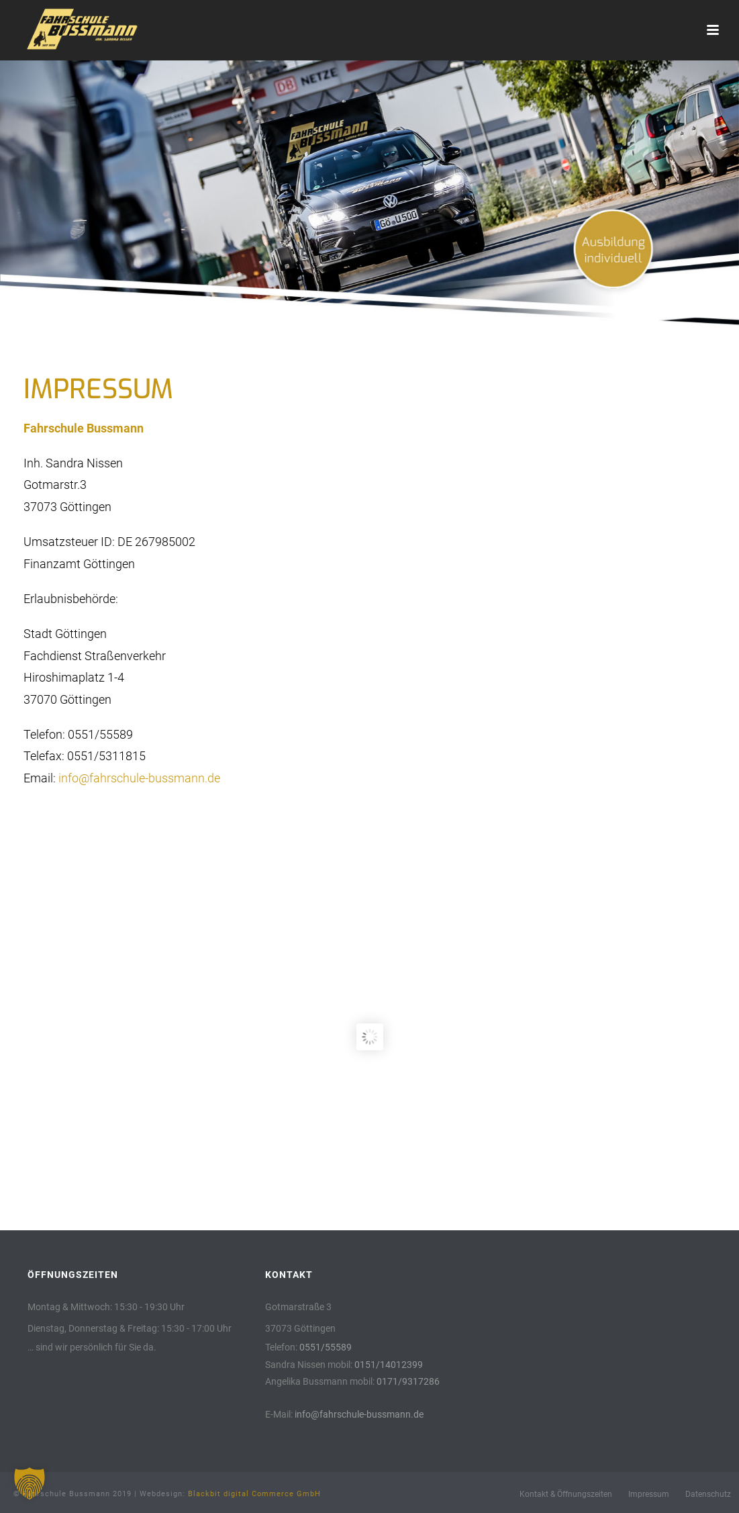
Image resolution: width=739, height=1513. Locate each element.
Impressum (648, 1494)
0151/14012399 (388, 1364)
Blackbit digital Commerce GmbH (254, 1493)
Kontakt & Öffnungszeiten (566, 1494)
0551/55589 (325, 1347)
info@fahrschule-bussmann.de (139, 778)
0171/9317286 (408, 1381)
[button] (29, 1483)
